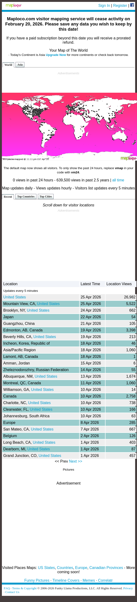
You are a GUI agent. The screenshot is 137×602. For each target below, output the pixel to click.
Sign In (104, 6)
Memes (89, 580)
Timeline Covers (65, 580)
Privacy (128, 588)
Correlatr (105, 580)
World (8, 65)
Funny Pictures (36, 580)
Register (120, 6)
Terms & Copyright (24, 588)
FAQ (7, 588)
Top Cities (46, 196)
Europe (81, 568)
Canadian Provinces (106, 568)
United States (14, 297)
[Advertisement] (69, 82)
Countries (65, 568)
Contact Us (12, 592)
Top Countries (25, 196)
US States (46, 568)
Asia (20, 64)
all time (118, 180)
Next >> (75, 461)
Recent (8, 196)
